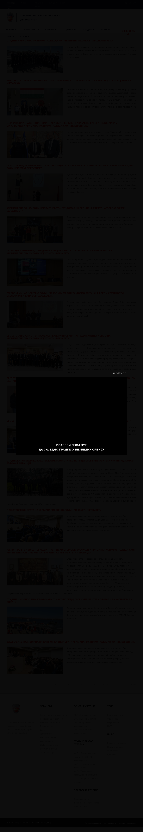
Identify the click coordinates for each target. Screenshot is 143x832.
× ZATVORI (120, 373)
